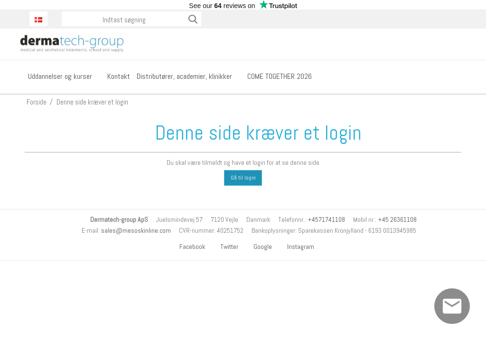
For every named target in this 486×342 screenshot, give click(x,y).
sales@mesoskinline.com (136, 230)
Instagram (297, 246)
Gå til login (243, 177)
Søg (193, 18)
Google (259, 246)
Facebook (188, 246)
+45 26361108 (397, 219)
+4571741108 (326, 219)
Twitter (225, 246)
